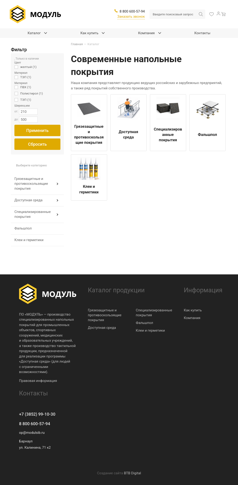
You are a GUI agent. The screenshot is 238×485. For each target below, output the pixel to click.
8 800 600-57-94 (34, 423)
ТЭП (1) (25, 77)
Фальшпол (23, 228)
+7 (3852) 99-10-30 (37, 414)
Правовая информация (38, 381)
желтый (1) (28, 67)
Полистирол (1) (31, 93)
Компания (192, 318)
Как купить (193, 310)
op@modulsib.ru (32, 433)
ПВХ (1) (25, 87)
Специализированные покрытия (32, 214)
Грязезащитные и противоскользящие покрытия (31, 184)
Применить (37, 130)
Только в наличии (27, 58)
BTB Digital (132, 473)
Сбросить (37, 144)
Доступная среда (28, 200)
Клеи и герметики (28, 240)
